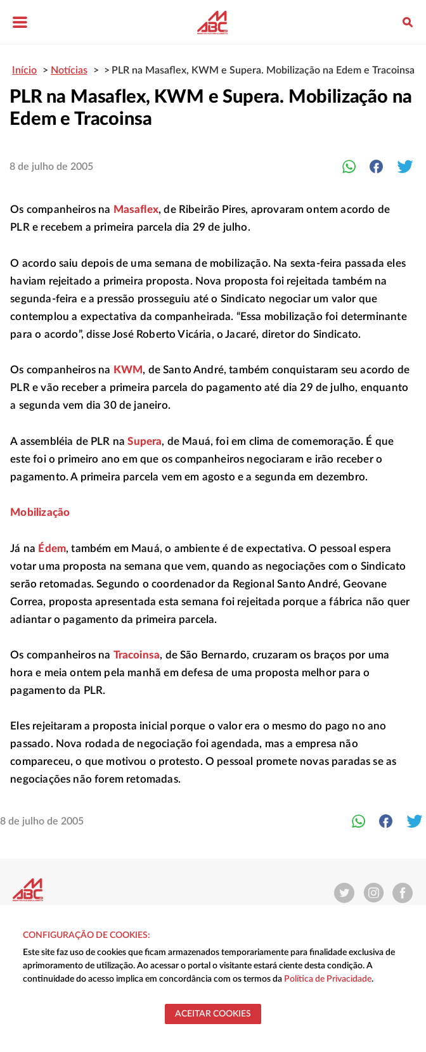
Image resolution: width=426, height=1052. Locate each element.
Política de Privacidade (327, 979)
